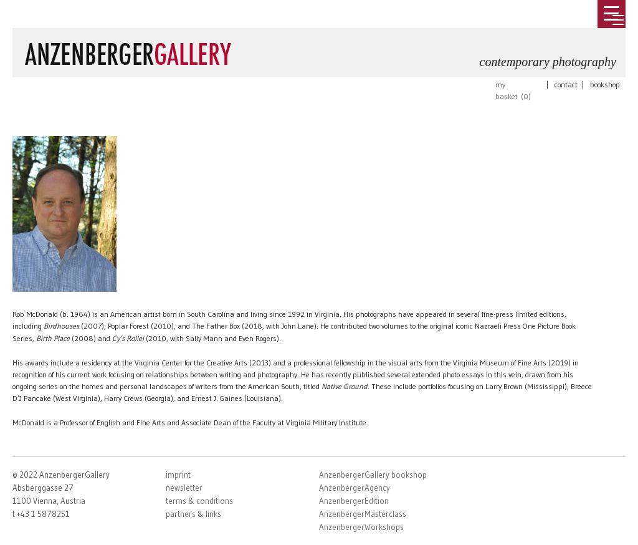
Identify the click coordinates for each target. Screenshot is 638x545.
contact (566, 84)
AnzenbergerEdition (354, 501)
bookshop (605, 84)
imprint (178, 475)
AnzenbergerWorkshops (361, 527)
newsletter (184, 488)
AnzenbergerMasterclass (362, 514)
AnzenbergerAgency (354, 488)
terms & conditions (199, 501)
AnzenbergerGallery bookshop (373, 475)
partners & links (193, 514)
